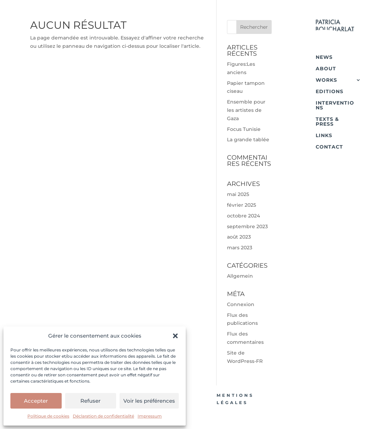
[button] (175, 335)
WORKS (326, 80)
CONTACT (329, 147)
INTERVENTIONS (335, 105)
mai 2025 (238, 194)
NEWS (324, 57)
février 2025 (241, 205)
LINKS (324, 135)
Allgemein (240, 276)
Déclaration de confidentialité (103, 416)
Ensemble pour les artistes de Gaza (246, 110)
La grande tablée (248, 139)
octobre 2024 (243, 216)
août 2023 (239, 237)
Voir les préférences (149, 400)
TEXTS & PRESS (327, 121)
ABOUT (326, 68)
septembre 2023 (247, 226)
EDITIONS (329, 91)
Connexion (240, 304)
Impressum (150, 416)
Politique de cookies (48, 416)
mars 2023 (239, 247)
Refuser (90, 400)
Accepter (36, 400)
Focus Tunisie (244, 129)
